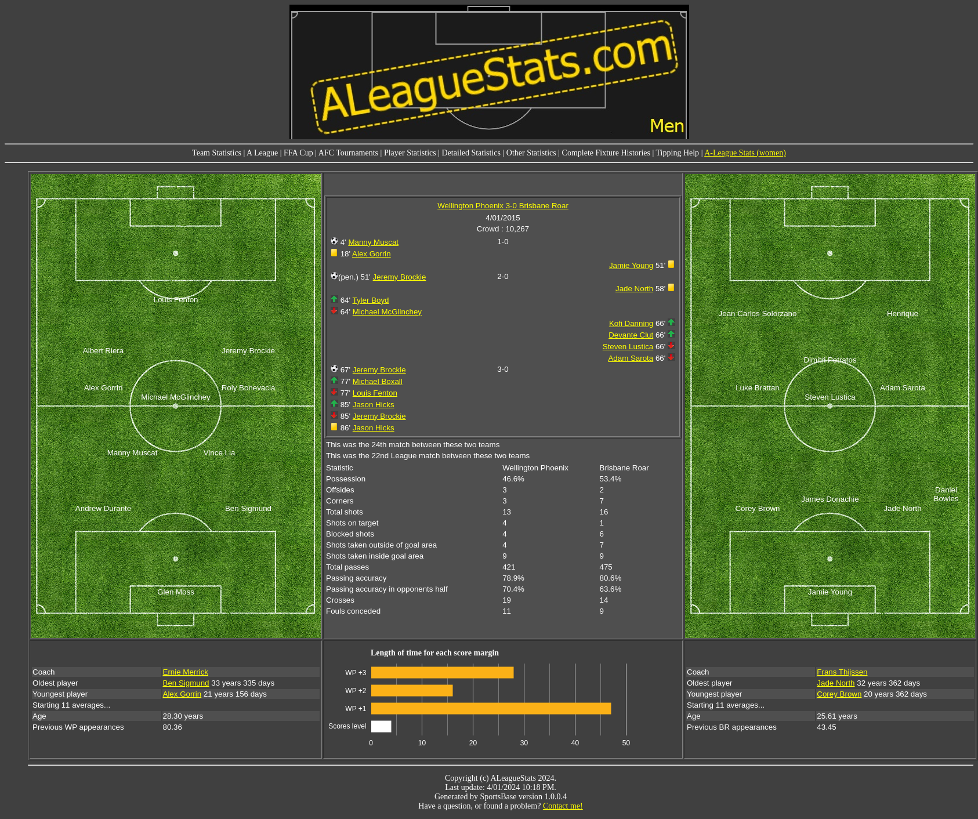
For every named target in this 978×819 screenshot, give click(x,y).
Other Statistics (531, 152)
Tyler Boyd (371, 300)
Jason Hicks (373, 404)
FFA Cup (298, 152)
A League (262, 152)
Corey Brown (839, 694)
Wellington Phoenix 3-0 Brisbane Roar (502, 205)
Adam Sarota (630, 358)
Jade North (634, 288)
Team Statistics (216, 152)
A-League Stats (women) (745, 152)
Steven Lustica (628, 346)
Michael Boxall (378, 381)
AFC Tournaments (348, 152)
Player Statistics (410, 152)
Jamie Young (631, 265)
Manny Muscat (373, 242)
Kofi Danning (631, 323)
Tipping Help (678, 152)
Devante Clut (630, 335)
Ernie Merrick (186, 672)
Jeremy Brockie (399, 277)
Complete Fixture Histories (606, 152)
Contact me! (563, 806)
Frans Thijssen (842, 672)
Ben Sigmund (186, 683)
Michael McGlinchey (387, 311)
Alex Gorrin (371, 253)
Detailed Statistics (471, 152)
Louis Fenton (375, 393)
